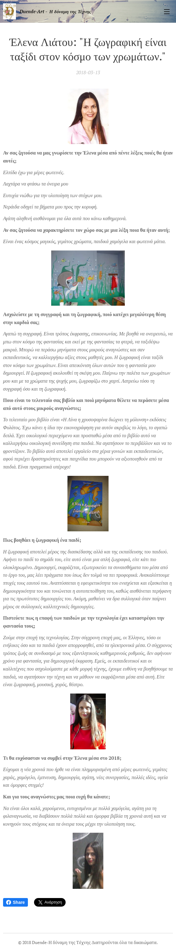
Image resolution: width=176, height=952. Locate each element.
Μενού (167, 11)
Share (15, 902)
